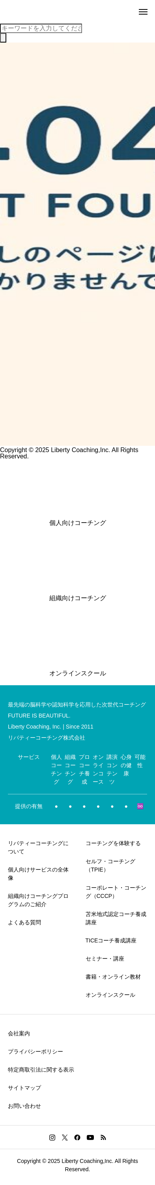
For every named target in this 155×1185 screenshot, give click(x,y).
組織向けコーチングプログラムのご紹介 (38, 900)
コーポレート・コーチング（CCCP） (116, 892)
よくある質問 (24, 922)
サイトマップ (24, 1088)
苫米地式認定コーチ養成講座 (116, 918)
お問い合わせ (24, 1106)
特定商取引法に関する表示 (41, 1069)
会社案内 (19, 1033)
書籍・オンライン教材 (113, 977)
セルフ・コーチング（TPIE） (110, 865)
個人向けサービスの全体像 (38, 873)
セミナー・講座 (105, 958)
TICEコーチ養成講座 (111, 940)
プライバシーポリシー (35, 1051)
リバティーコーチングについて (38, 847)
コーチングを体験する (113, 843)
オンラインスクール (110, 995)
